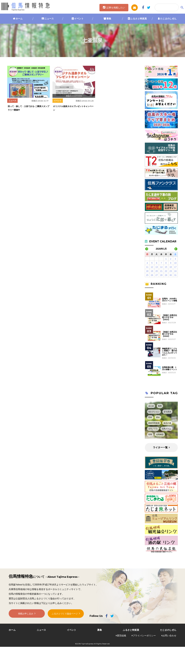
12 (152, 267)
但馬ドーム (166, 429)
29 (166, 275)
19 (152, 271)
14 (161, 267)
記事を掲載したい (116, 7)
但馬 (150, 434)
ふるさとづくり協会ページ (65, 614)
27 (156, 275)
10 (175, 263)
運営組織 (121, 635)
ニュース (49, 18)
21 (161, 271)
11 (147, 267)
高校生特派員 (154, 423)
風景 (160, 406)
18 (147, 271)
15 (166, 267)
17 (175, 267)
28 (161, 275)
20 (156, 271)
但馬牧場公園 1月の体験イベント (169, 368)
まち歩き (167, 411)
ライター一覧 (160, 447)
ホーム (19, 18)
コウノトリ (153, 429)
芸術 (150, 417)
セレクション (154, 411)
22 (166, 271)
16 (170, 267)
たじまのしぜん (168, 18)
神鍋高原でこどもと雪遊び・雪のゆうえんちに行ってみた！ (169, 352)
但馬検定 (160, 434)
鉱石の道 (167, 423)
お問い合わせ (169, 635)
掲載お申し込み (26, 614)
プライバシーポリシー (144, 635)
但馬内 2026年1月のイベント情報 (169, 300)
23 (170, 271)
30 (170, 275)
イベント (79, 18)
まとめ (151, 406)
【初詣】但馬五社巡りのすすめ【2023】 (169, 317)
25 (147, 275)
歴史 (158, 417)
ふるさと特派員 (139, 18)
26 (152, 275)
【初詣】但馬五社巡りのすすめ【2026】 (169, 334)
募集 (109, 18)
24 (175, 271)
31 (175, 275)
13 (156, 267)
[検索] (166, 7)
